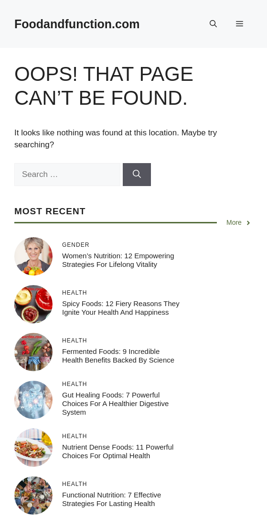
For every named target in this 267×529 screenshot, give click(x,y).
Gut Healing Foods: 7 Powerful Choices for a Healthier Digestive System (115, 403)
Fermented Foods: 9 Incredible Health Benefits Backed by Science (118, 355)
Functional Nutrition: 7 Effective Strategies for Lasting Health (111, 499)
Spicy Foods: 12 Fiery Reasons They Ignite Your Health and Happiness (121, 307)
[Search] (137, 174)
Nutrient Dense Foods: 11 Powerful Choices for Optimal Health (117, 451)
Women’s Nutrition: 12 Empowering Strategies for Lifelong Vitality (118, 260)
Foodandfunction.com (76, 24)
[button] (213, 24)
